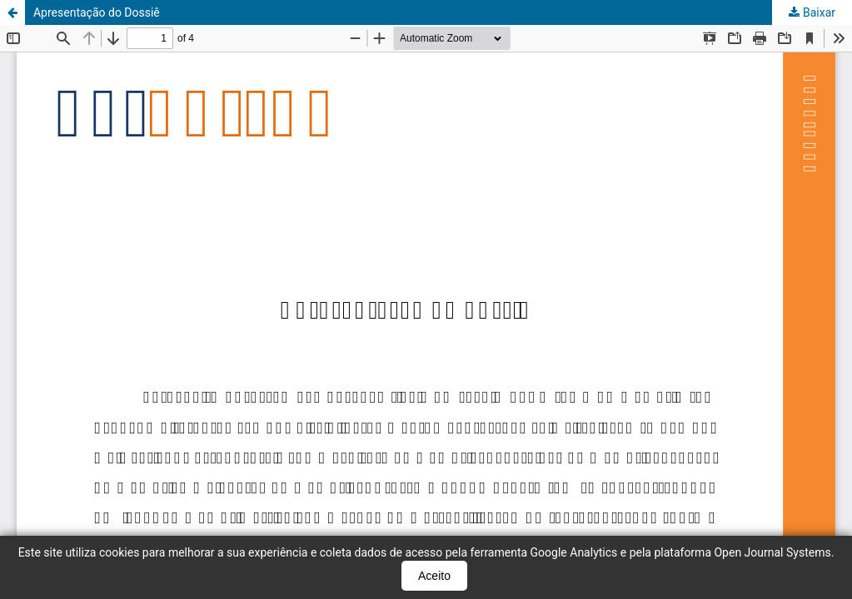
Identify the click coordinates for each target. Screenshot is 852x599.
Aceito (434, 575)
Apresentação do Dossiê (96, 12)
